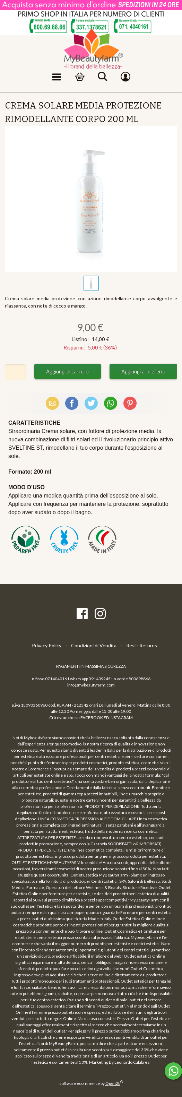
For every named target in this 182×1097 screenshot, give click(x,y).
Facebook (71, 403)
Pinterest (130, 403)
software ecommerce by (91, 1083)
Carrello (79, 77)
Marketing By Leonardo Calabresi (119, 1062)
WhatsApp (110, 403)
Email (52, 403)
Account (125, 77)
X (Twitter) (91, 403)
